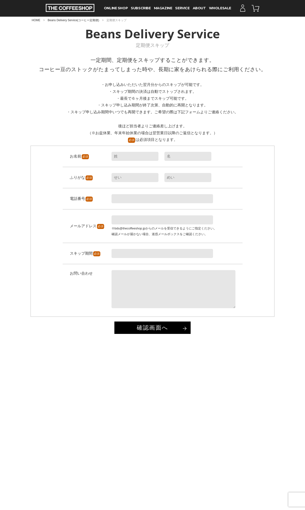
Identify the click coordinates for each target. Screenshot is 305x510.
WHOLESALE (220, 8)
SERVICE (182, 8)
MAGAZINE (163, 8)
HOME (36, 20)
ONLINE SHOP (116, 8)
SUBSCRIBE (141, 8)
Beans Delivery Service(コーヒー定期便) (73, 20)
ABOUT (199, 8)
